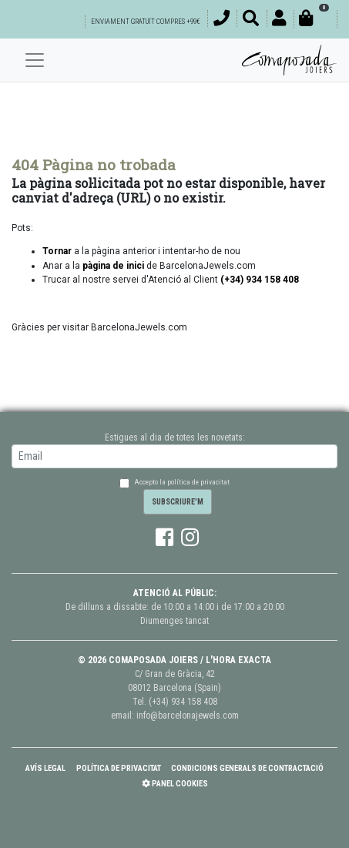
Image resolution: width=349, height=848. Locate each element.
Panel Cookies (175, 784)
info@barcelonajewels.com (187, 715)
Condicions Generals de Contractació (247, 768)
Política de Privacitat (118, 768)
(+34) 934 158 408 (183, 701)
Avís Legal (45, 768)
